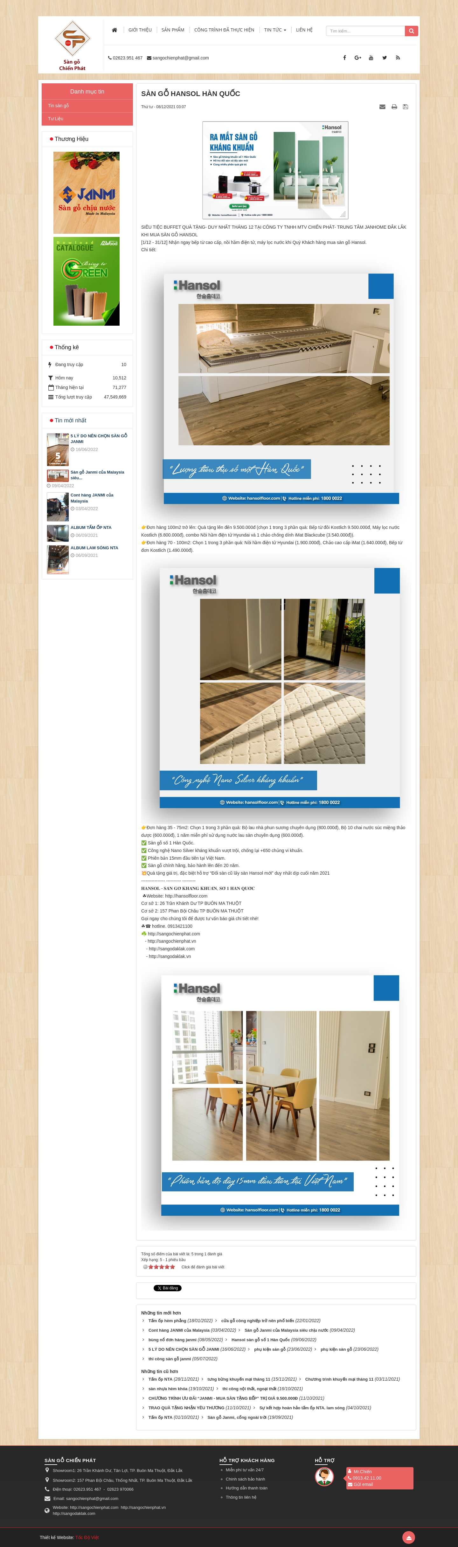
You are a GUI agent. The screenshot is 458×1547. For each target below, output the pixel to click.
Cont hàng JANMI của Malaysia (92, 498)
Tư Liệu (55, 118)
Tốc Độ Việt (87, 1537)
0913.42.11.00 (364, 1478)
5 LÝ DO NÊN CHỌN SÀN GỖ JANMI (99, 439)
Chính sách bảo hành (245, 1479)
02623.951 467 (127, 57)
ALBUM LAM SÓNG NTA (94, 547)
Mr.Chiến (362, 1471)
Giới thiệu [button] (140, 30)
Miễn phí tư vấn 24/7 (245, 1469)
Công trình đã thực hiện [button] (224, 30)
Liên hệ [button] (304, 30)
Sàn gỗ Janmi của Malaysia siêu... (97, 475)
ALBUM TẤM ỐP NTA (91, 527)
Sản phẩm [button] (173, 30)
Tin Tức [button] (275, 32)
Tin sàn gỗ (58, 105)
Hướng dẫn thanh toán (246, 1488)
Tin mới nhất (70, 420)
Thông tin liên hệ (241, 1497)
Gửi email (360, 1484)
